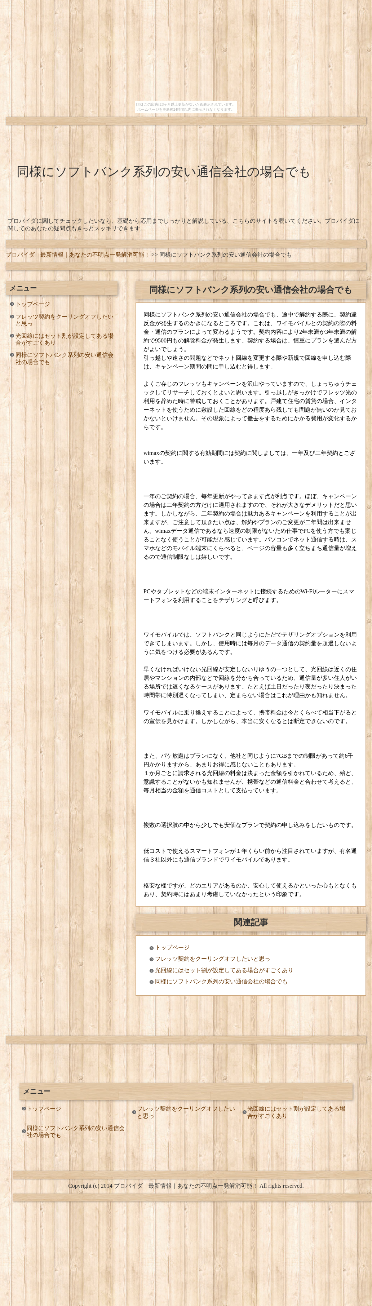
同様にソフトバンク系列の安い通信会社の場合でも (64, 358)
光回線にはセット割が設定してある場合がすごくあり (64, 339)
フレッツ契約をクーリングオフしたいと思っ (64, 320)
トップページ (32, 304)
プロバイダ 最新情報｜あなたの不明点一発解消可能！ (78, 255)
